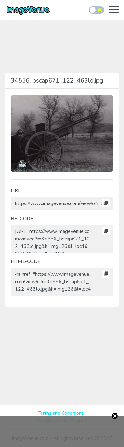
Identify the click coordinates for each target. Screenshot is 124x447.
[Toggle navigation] (114, 10)
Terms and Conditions (61, 413)
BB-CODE (22, 218)
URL (16, 190)
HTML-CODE (26, 261)
